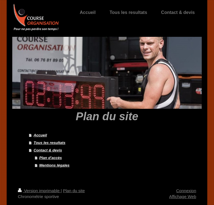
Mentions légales (54, 165)
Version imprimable (39, 190)
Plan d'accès (50, 158)
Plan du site (74, 190)
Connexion (186, 190)
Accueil (40, 135)
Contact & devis (47, 150)
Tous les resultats (49, 143)
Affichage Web (182, 196)
